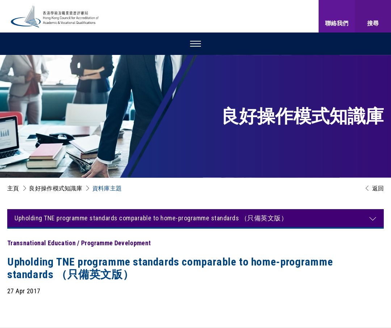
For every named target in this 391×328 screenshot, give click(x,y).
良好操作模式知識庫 (55, 188)
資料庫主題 (107, 188)
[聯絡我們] (337, 16)
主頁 (13, 188)
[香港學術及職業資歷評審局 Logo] (55, 16)
